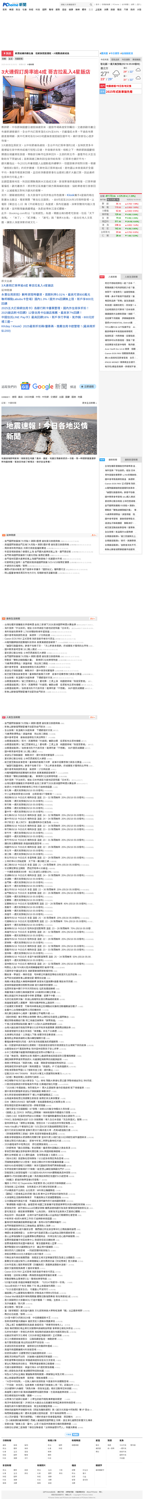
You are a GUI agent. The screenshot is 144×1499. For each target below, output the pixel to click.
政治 (18, 9)
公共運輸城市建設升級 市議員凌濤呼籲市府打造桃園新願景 (35, 1201)
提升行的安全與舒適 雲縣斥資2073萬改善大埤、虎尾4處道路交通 (37, 1130)
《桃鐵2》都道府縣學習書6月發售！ (23, 1180)
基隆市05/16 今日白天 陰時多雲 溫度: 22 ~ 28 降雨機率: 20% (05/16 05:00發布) (45, 939)
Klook (70, 195)
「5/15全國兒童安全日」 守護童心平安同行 (26, 1289)
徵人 (100, 1492)
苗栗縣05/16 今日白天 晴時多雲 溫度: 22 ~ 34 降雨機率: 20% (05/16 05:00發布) (45, 826)
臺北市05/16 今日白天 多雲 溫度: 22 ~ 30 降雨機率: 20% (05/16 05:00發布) (42, 889)
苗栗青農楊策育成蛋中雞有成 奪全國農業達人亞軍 (31, 1243)
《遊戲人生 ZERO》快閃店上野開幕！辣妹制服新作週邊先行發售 (37, 1112)
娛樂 (77, 9)
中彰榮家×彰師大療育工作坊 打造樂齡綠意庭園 (28, 1218)
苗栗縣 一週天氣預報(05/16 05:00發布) (24, 808)
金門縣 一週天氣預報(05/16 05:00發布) (24, 882)
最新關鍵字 (100, 1470)
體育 (84, 9)
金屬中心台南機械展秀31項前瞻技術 (23, 1010)
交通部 (54, 397)
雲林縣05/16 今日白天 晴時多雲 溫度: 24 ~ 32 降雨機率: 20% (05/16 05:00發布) (45, 964)
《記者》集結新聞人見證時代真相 (22, 1077)
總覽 (73, 1470)
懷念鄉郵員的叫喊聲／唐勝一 (19, 1395)
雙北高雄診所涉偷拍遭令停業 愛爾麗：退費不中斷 (30, 996)
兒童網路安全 (80, 1492)
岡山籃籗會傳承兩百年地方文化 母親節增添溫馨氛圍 (31, 573)
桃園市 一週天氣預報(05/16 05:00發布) (24, 836)
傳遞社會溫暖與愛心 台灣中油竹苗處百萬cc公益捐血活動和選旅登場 (40, 1233)
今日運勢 (114, 53)
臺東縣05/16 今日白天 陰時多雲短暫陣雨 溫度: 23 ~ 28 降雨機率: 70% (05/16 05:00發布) (49, 928)
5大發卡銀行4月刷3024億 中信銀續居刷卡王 (28, 1318)
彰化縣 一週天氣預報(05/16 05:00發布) (24, 790)
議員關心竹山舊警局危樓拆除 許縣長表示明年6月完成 (31, 1293)
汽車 (126, 9)
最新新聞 (108, 459)
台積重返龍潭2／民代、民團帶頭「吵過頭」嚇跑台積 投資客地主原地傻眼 (43, 685)
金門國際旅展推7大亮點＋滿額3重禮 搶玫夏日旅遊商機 (32, 541)
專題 (11, 9)
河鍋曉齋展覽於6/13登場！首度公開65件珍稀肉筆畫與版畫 (34, 1162)
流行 (26, 1458)
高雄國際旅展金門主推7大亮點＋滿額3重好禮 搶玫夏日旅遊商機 (37, 544)
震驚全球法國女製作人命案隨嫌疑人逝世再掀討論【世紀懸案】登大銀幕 (41, 1261)
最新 (4, 1445)
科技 (38, 9)
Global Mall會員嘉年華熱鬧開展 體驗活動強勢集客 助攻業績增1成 (38, 1296)
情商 (26, 1448)
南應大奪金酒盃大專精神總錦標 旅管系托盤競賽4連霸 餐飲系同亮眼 (39, 981)
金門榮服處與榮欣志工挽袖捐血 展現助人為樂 (27, 1226)
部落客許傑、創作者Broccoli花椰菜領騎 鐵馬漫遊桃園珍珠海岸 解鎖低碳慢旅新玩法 (47, 1208)
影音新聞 (7, 1465)
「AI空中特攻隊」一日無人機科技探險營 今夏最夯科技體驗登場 (37, 1381)
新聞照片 (41, 1465)
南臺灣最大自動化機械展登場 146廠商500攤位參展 (30, 992)
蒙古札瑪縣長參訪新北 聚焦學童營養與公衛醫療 (29, 1364)
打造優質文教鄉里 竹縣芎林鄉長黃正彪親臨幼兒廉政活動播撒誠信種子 (41, 1006)
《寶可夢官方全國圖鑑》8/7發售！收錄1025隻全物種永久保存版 (37, 1109)
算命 (97, 1445)
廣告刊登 (60, 1492)
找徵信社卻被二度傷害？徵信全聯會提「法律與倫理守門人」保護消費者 (41, 1427)
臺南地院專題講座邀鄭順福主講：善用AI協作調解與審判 (33, 1222)
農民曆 (104, 53)
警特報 (133, 1445)
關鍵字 (99, 1465)
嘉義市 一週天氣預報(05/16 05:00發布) (24, 907)
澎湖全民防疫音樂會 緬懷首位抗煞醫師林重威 (28, 1346)
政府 (133, 9)
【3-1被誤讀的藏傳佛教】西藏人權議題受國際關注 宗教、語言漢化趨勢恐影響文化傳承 (48, 1420)
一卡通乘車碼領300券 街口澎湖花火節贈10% (28, 872)
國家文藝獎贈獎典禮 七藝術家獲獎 (22, 1268)
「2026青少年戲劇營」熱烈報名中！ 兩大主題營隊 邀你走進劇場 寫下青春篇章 (44, 1088)
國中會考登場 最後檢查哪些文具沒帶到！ (26, 667)
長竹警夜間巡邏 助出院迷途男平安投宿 (24, 1342)
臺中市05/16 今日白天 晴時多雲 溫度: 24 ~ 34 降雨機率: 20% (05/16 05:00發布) (45, 819)
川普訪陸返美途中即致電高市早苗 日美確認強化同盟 (31, 1084)
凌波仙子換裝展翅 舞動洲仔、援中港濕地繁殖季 (29, 670)
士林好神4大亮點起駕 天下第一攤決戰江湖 (27, 861)
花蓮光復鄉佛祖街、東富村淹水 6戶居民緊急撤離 (29, 1367)
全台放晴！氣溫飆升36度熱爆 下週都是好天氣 (28, 677)
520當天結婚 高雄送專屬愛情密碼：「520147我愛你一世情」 (35, 1282)
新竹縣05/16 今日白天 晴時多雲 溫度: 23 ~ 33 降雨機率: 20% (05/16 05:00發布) (45, 829)
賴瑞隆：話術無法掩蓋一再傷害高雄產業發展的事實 (31, 1275)
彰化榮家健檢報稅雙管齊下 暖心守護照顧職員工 (29, 1095)
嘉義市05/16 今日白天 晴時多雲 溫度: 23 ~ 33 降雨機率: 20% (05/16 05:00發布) (45, 950)
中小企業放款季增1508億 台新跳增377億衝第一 (29, 794)
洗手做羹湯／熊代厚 (15, 1303)
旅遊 (113, 9)
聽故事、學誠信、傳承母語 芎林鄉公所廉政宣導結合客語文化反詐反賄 (41, 974)
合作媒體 (125, 5)
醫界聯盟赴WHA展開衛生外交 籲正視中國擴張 (29, 1247)
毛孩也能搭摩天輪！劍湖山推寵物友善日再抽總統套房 (32, 999)
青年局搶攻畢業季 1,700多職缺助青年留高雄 (27, 631)
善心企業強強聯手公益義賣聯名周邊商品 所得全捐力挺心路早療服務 (40, 1236)
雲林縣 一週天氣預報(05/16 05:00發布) (24, 953)
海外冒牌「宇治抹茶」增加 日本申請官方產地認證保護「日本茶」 (38, 628)
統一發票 (111, 1448)
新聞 (4, 59)
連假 (14, 397)
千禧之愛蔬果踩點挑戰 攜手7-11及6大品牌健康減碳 (30, 1024)
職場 (51, 9)
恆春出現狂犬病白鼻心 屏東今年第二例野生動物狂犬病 (33, 1141)
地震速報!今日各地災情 (118, 86)
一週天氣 (123, 1448)
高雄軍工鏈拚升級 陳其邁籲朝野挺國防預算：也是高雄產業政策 (37, 1392)
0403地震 (29, 397)
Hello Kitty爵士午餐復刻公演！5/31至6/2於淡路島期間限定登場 (36, 1126)
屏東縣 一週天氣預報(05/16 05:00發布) (24, 942)
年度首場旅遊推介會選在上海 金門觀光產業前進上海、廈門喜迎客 (38, 551)
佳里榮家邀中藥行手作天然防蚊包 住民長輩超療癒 (30, 988)
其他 (26, 1473)
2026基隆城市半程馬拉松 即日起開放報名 (26, 1144)
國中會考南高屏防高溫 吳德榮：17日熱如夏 (27, 635)
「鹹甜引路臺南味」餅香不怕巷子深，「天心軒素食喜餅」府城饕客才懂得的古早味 (46, 646)
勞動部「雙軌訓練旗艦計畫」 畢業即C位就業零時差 (31, 660)
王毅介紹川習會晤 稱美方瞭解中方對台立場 (37, 53)
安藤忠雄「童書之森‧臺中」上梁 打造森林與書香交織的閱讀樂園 (38, 1424)
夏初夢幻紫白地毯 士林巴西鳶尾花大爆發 (124, 501)
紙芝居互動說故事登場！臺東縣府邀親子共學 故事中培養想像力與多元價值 (43, 674)
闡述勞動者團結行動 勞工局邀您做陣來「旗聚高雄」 (31, 1020)
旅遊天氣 (123, 1452)
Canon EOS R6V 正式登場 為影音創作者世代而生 (30, 639)
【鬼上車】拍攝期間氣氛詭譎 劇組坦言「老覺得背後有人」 (34, 1325)
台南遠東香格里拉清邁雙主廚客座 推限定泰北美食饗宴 (32, 1098)
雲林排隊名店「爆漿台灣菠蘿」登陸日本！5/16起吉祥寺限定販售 (37, 1123)
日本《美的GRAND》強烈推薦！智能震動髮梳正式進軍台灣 (35, 1102)
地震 (80, 397)
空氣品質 (115, 59)
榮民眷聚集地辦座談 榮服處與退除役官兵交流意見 (30, 1360)
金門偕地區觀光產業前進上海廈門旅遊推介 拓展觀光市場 (33, 559)
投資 (73, 1477)
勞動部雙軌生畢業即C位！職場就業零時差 (26, 1279)
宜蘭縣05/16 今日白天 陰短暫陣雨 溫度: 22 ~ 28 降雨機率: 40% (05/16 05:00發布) (46, 904)
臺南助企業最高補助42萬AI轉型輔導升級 (25, 1038)
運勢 (58, 9)
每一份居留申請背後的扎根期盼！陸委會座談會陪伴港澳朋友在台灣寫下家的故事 (45, 1045)
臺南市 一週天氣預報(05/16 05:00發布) (24, 925)
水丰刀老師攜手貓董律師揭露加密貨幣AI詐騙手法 (29, 1052)
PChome (116, 5)
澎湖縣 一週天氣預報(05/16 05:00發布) (24, 879)
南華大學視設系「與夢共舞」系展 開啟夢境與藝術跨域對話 (35, 1063)
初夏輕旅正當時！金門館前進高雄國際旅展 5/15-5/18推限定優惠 (37, 562)
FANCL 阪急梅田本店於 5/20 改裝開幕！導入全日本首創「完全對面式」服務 (43, 1119)
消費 (106, 9)
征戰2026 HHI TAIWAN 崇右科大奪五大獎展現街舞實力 (33, 1073)
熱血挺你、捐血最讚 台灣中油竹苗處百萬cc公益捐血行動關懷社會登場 (41, 1215)
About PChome (92, 1492)
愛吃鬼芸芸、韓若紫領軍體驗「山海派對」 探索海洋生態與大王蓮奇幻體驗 (42, 1211)
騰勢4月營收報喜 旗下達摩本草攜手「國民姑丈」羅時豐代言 (35, 569)
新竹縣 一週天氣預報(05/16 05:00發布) (24, 804)
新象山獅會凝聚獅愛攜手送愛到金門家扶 (124, 549)
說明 (132, 5)
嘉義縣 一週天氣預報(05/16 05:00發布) (24, 935)
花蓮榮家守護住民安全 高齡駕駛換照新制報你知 (29, 971)
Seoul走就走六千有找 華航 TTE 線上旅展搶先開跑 (30, 1286)
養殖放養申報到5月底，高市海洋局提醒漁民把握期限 (31, 1042)
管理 (73, 1480)
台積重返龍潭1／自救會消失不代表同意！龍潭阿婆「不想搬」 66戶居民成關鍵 (44, 688)
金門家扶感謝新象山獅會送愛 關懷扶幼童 (25, 978)
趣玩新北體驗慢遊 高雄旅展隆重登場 (23, 843)
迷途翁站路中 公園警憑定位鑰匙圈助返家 (25, 1353)
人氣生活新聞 (131, 277)
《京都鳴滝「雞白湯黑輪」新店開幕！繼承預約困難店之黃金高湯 (37, 1148)
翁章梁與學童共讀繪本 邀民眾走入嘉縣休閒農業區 (30, 1321)
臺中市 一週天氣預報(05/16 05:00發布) (24, 812)
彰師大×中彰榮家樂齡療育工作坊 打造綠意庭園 (28, 787)
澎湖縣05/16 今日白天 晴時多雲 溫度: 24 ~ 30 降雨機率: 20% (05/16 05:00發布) (45, 875)
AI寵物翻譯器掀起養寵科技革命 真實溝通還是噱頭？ (31, 642)
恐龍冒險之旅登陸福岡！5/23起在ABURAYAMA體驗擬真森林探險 (37, 1172)
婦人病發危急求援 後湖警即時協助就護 (24, 1371)
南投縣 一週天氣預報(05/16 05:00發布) (24, 801)
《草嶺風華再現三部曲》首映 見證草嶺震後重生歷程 (31, 1134)
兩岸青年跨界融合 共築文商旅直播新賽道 (25, 548)
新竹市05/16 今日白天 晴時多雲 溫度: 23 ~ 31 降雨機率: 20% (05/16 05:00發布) (45, 840)
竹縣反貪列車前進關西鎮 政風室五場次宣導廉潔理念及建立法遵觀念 (40, 1257)
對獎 (110, 1440)
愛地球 (85, 1480)
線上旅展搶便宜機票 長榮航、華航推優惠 (26, 1378)
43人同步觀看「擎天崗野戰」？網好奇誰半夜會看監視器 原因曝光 (40, 1417)
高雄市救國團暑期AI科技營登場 (20, 1349)
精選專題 (75, 1445)
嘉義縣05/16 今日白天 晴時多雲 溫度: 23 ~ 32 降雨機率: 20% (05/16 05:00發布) (45, 946)
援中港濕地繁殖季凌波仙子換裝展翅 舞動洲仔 (27, 1091)
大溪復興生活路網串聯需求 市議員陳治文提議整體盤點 (33, 1197)
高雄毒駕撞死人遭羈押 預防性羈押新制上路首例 (29, 1003)
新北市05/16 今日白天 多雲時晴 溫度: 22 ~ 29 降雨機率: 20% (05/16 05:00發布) (45, 858)
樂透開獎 (136, 59)
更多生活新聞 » (89, 403)
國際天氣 (123, 1455)
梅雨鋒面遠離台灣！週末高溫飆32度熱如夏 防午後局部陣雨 (35, 1413)
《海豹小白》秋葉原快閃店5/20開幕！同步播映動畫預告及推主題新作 (40, 1116)
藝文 (84, 1473)
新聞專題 (76, 1440)
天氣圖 (122, 1458)
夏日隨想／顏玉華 (14, 1307)
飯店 (20, 397)
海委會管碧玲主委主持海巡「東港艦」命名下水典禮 (31, 1031)
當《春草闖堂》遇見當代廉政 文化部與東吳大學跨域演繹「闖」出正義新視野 (43, 1310)
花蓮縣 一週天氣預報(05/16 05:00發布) (24, 896)
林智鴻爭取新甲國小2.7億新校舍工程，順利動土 (29, 1070)
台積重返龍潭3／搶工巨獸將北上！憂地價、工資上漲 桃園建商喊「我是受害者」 (46, 681)
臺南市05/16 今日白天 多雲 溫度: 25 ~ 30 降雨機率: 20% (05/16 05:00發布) (42, 918)
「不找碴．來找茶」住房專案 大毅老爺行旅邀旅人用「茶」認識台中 (39, 1385)
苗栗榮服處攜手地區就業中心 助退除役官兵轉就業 (30, 1240)
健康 (71, 9)
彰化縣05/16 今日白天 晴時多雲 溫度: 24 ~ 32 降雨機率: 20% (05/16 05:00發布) (45, 815)
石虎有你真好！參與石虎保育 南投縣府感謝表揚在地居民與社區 (37, 1332)
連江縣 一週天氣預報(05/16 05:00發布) (24, 854)
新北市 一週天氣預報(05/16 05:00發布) (24, 850)
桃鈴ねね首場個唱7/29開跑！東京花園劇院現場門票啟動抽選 (35, 1165)
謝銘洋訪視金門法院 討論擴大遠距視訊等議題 (28, 1356)
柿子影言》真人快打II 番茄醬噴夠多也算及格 (28, 822)
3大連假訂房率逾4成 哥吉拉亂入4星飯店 (27, 285)
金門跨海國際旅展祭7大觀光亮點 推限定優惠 (27, 555)
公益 (84, 1477)
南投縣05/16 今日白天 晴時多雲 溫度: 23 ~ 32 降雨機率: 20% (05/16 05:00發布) (45, 797)
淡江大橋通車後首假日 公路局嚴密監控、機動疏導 (31, 1339)
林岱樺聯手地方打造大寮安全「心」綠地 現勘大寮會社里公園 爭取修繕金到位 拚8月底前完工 (51, 1080)
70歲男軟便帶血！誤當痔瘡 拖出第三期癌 (26, 663)
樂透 (109, 1445)
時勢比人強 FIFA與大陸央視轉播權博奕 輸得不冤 (29, 967)
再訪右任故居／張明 (15, 1314)
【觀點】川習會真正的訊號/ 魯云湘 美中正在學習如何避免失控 (36, 1194)
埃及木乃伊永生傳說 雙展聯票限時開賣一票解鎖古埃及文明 (34, 1374)
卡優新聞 (30, 65)
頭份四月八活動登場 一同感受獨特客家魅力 (27, 1250)
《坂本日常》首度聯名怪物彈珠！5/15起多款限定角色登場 (34, 1158)
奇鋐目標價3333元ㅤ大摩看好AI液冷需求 (24, 1254)
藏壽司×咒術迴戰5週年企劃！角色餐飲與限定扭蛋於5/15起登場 (36, 1176)
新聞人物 (52, 1440)
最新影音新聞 (131, 459)
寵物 (26, 1445)
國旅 (74, 397)
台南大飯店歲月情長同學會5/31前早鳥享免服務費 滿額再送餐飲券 (38, 1027)
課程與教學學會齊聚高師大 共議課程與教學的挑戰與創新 (33, 1059)
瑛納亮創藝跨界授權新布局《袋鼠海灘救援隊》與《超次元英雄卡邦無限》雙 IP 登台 (47, 1410)
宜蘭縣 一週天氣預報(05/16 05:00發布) (24, 900)
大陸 (139, 9)
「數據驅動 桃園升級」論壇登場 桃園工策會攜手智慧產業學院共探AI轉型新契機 (45, 1204)
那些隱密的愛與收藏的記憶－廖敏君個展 (25, 1105)
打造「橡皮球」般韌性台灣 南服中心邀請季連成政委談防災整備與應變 (40, 1056)
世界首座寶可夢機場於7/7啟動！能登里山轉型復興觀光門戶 (34, 1169)
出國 (61, 397)
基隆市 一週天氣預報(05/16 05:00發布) (24, 960)
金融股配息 (126, 53)
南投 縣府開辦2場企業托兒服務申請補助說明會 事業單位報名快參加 (39, 1328)
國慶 (67, 397)
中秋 (38, 397)
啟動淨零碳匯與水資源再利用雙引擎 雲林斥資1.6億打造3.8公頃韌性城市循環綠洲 (45, 1137)
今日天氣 (105, 59)
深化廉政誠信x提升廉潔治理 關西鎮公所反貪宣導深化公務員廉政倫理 (40, 1229)
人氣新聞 (108, 276)
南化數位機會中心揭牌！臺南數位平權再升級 (27, 1013)
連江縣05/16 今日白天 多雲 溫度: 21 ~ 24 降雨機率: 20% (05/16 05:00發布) (42, 865)
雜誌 (119, 9)
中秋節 (45, 397)
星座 (64, 9)
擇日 (97, 1452)
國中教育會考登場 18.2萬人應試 (120, 497)
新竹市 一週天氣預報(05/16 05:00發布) (24, 833)
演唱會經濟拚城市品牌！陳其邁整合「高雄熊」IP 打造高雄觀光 (36, 1066)
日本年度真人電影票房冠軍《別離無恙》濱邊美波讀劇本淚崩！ (36, 1264)
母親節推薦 (106, 5)
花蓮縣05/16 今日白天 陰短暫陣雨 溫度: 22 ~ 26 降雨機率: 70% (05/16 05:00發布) (46, 921)
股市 (97, 5)
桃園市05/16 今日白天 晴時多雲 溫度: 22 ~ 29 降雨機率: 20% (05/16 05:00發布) (45, 847)
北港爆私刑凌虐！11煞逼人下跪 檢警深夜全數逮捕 (30, 1034)
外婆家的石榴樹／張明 (16, 566)
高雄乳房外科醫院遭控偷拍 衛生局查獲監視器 (28, 1406)
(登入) (139, 5)
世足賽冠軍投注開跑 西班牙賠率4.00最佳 (26, 868)
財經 (31, 9)
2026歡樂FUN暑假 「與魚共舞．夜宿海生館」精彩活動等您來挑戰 (38, 1388)
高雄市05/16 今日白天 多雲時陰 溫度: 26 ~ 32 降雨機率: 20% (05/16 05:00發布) (45, 932)
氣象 (122, 1440)
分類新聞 (7, 1440)
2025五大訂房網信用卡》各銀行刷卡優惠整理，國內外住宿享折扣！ (45, 308)
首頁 (5, 9)
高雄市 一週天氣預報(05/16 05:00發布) (24, 914)
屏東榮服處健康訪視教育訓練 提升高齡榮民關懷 (29, 985)
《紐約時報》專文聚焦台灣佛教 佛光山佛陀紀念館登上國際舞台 (37, 1017)
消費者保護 (69, 1492)
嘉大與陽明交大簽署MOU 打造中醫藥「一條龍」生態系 (32, 1300)
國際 (44, 9)
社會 (25, 9)
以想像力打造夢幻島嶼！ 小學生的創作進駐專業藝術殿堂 (34, 1399)
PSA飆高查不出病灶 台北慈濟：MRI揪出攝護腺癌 (30, 1190)
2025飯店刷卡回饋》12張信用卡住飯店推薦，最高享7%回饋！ (41, 312)
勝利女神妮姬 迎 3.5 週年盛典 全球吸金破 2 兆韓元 (31, 1155)
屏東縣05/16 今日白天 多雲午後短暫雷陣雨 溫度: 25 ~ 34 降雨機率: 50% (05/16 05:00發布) (50, 957)
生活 (91, 9)
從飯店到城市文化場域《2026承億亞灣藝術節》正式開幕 (33, 1335)
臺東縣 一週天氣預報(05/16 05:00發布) (24, 911)
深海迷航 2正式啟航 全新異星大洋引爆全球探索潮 (30, 1187)
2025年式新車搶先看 (119, 91)
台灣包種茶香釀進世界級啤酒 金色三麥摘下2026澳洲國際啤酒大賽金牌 (40, 624)
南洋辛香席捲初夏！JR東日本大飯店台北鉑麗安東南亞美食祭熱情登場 (40, 1402)
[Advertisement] (50, 493)
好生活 (85, 1470)
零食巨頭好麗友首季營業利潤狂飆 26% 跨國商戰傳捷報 (32, 1151)
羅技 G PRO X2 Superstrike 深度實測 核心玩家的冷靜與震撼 (35, 1183)
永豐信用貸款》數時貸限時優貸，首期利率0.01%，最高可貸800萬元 (45, 294)
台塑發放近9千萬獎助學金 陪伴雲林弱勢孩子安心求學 (31, 1049)
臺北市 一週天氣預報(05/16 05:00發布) (24, 886)
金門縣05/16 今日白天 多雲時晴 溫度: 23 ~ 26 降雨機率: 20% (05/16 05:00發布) (45, 893)
